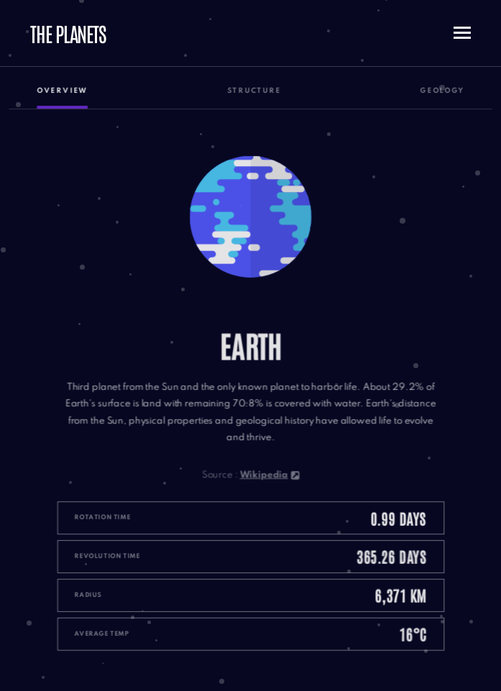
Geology (437, 97)
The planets (68, 33)
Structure (254, 97)
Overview (66, 97)
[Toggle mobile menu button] (462, 33)
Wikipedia (269, 472)
